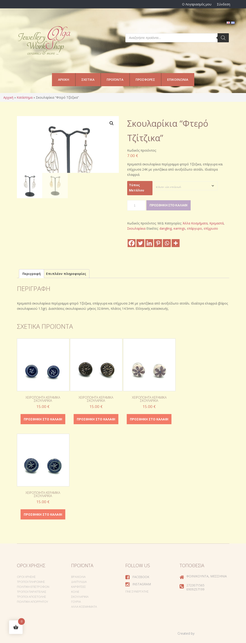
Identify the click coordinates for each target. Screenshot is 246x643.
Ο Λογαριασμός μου (196, 4)
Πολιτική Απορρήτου (32, 602)
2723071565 (195, 585)
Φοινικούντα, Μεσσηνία (206, 576)
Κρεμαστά (216, 223)
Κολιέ (75, 592)
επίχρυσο (211, 228)
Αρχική (63, 79)
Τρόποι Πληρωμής (31, 582)
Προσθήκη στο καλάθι (168, 205)
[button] (112, 123)
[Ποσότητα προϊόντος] (136, 205)
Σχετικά (87, 79)
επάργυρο (194, 228)
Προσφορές (145, 79)
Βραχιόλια (78, 577)
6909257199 (195, 589)
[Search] (223, 37)
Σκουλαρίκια (136, 228)
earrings (179, 228)
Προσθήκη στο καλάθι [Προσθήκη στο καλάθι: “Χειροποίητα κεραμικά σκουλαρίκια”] (43, 419)
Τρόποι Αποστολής (31, 597)
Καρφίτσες (78, 587)
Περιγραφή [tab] (31, 273)
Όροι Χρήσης (26, 577)
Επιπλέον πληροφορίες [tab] (66, 273)
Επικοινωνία (177, 79)
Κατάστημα (25, 97)
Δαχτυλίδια (79, 582)
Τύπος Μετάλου (136, 187)
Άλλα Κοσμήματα (195, 223)
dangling (165, 228)
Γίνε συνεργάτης (137, 591)
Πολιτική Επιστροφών (33, 587)
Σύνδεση (223, 4)
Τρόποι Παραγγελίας (31, 592)
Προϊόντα (115, 79)
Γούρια (76, 602)
